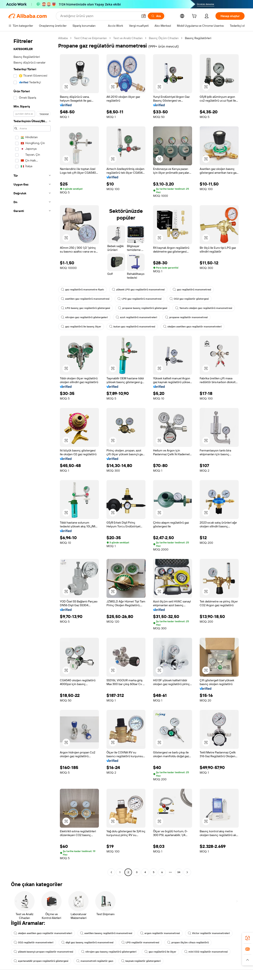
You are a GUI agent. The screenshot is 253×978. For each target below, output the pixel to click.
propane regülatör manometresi (186, 317)
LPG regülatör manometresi (140, 942)
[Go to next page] (187, 872)
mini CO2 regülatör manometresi (206, 951)
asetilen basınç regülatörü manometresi (106, 933)
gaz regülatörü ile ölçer (160, 951)
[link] (247, 938)
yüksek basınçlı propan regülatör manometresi (43, 951)
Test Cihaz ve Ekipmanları (90, 38)
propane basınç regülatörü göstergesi (142, 308)
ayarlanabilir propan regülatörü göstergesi (41, 961)
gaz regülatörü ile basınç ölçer (81, 326)
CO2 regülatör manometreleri (33, 942)
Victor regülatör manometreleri (209, 933)
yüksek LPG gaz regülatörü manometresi (138, 289)
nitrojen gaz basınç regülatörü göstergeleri (108, 951)
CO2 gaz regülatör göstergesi (189, 298)
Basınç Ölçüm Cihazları (164, 38)
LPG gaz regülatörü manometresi (139, 298)
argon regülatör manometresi (160, 933)
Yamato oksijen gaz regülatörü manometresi (203, 308)
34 (178, 872)
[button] (143, 16)
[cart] (195, 16)
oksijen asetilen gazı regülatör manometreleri (192, 326)
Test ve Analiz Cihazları (128, 38)
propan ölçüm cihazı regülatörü (188, 942)
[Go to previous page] (111, 872)
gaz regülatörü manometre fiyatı (82, 289)
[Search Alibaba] (99, 16)
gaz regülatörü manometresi (192, 289)
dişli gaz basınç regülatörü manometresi (87, 942)
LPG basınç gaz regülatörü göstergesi (85, 308)
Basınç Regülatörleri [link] (198, 38)
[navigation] (32, 456)
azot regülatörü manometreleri (136, 317)
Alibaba (63, 38)
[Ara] (156, 16)
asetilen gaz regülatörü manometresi (85, 298)
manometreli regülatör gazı (94, 961)
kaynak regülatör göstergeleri (141, 961)
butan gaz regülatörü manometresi (132, 326)
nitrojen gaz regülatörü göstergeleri (84, 317)
